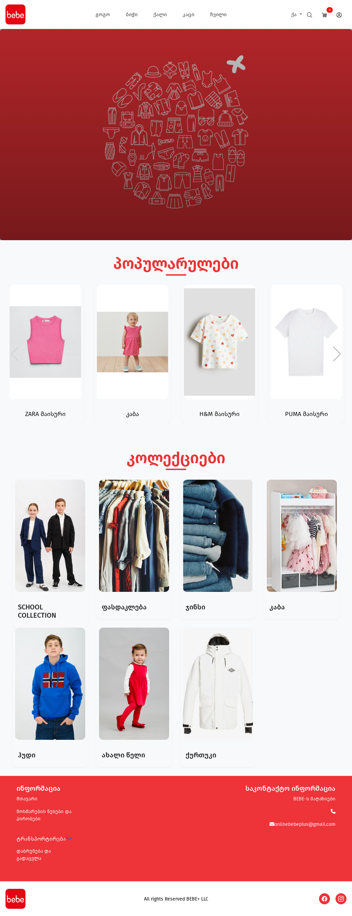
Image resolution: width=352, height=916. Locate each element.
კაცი (188, 14)
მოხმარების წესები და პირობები (44, 815)
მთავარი (26, 799)
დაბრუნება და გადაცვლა (33, 854)
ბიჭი (132, 14)
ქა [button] (294, 14)
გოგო (103, 14)
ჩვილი (218, 14)
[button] (337, 354)
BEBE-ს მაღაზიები (314, 799)
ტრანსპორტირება (41, 838)
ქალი (160, 14)
